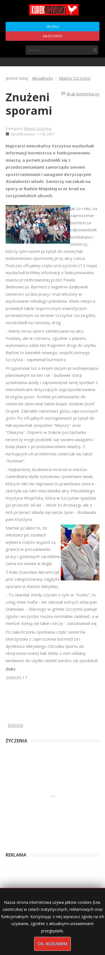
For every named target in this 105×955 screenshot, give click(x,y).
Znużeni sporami (29, 103)
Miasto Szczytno (38, 128)
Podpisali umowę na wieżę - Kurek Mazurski (40, 878)
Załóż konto (52, 36)
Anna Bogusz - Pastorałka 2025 (30, 838)
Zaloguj (52, 26)
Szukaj (94, 50)
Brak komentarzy (83, 94)
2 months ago (69, 838)
